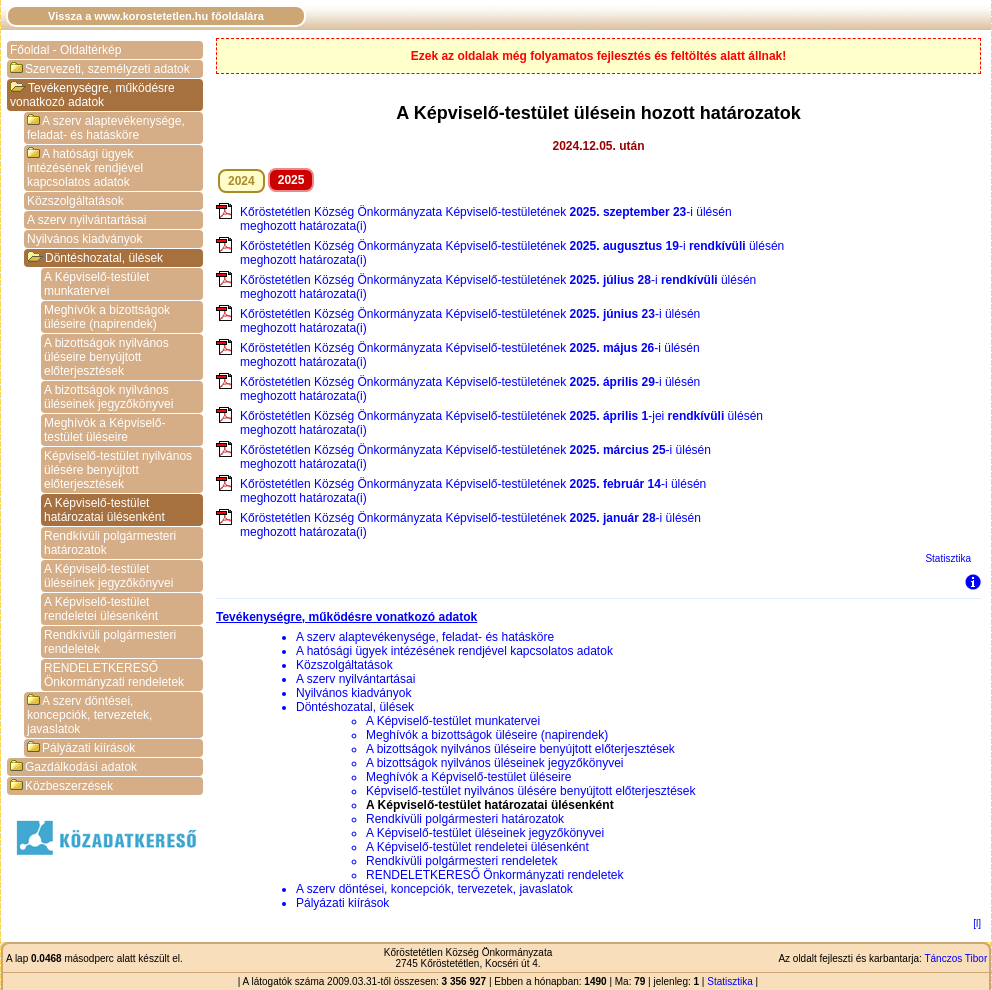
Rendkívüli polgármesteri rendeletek (110, 642)
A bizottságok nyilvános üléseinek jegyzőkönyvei (108, 397)
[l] (977, 923)
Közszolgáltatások (75, 201)
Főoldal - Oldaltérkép (65, 50)
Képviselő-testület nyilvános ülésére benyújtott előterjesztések (118, 470)
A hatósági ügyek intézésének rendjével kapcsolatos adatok (85, 168)
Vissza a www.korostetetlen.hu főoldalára (156, 16)
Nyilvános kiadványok (84, 239)
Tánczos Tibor (955, 958)
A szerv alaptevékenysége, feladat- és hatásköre (106, 128)
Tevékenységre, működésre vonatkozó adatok (92, 95)
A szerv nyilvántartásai (86, 220)
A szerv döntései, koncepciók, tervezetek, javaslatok (89, 715)
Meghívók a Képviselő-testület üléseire (104, 430)
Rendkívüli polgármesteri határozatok (110, 543)
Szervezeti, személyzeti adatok (100, 69)
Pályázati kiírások (81, 748)
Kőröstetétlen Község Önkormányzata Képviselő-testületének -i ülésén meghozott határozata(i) (486, 219)
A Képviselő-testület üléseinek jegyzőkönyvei (108, 576)
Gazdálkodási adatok (73, 767)
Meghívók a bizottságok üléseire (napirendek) (107, 317)
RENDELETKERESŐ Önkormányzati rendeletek (114, 675)
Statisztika (948, 558)
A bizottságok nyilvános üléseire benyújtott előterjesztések (106, 357)
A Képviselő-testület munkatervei (96, 284)
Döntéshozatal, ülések (95, 258)
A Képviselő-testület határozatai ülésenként (104, 510)
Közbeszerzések (61, 786)
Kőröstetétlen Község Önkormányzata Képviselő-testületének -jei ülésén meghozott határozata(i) (501, 423)
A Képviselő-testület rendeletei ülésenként (101, 609)
